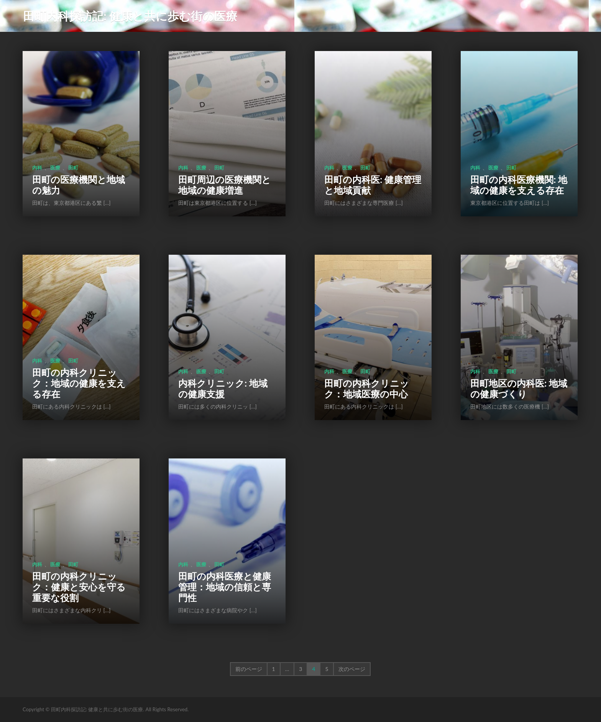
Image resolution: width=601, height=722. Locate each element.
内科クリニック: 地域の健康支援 (223, 388)
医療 (55, 168)
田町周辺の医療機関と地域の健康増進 (224, 185)
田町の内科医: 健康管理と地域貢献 (372, 185)
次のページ (351, 669)
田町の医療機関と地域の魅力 (78, 185)
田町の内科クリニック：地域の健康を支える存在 (79, 383)
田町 (73, 168)
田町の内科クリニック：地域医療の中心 (366, 388)
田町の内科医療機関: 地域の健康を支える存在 (518, 185)
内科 (37, 168)
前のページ (248, 669)
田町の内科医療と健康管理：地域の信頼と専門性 (224, 586)
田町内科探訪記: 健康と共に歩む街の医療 (130, 16)
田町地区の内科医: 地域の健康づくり (518, 388)
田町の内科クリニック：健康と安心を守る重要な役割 (79, 586)
